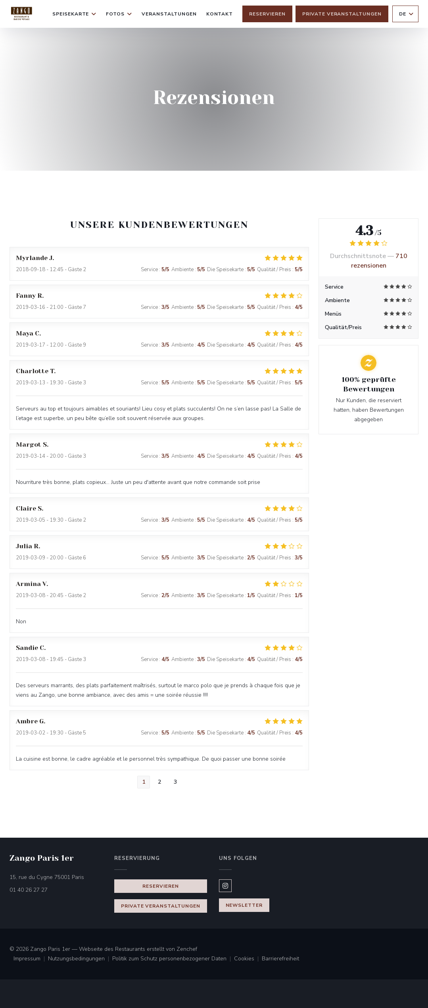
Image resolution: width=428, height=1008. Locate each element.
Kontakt (219, 14)
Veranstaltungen (169, 14)
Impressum (30, 959)
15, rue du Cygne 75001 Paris (57, 877)
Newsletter (244, 905)
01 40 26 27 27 (29, 890)
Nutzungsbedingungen (80, 959)
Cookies (248, 959)
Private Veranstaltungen (342, 14)
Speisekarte (74, 14)
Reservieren (267, 14)
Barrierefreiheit (280, 959)
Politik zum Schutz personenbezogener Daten (173, 959)
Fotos (119, 14)
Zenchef (187, 949)
